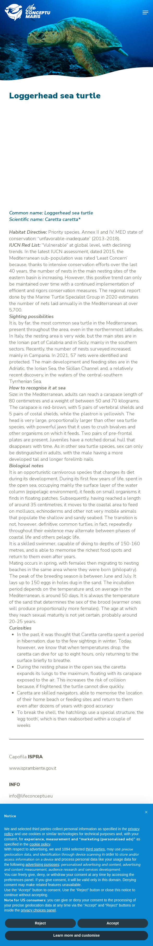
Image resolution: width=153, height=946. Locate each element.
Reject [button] (40, 923)
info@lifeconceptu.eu (31, 796)
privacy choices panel (38, 910)
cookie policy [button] (39, 844)
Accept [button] (113, 923)
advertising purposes (42, 864)
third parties (95, 849)
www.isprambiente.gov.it (32, 768)
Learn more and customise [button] (76, 935)
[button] (145, 12)
